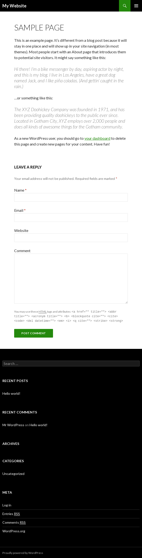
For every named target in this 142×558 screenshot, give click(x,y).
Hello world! (11, 393)
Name (20, 190)
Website (21, 230)
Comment (22, 250)
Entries (11, 513)
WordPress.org (13, 530)
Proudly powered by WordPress (22, 552)
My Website (14, 5)
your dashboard (97, 138)
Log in (6, 504)
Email (20, 210)
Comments (14, 522)
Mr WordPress (13, 424)
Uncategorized (13, 473)
